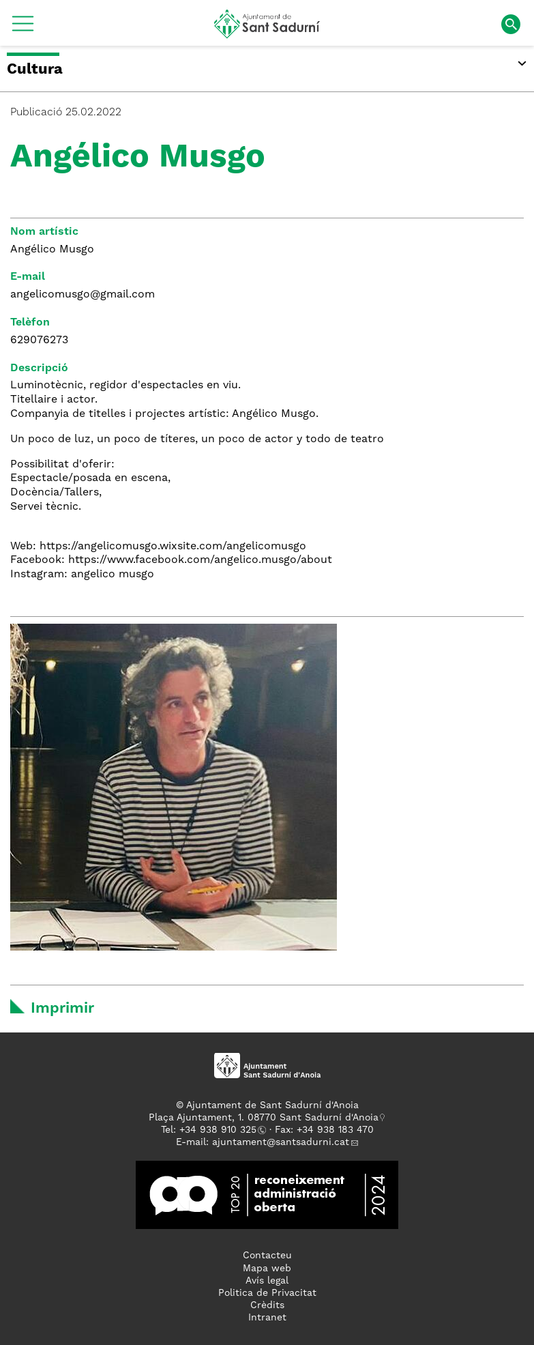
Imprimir (62, 1008)
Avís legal (267, 1281)
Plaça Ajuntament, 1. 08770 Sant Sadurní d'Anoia (264, 1118)
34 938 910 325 (220, 1130)
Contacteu (267, 1255)
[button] (23, 28)
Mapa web (267, 1268)
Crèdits (267, 1305)
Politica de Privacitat (267, 1293)
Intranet (267, 1317)
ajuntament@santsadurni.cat (280, 1142)
